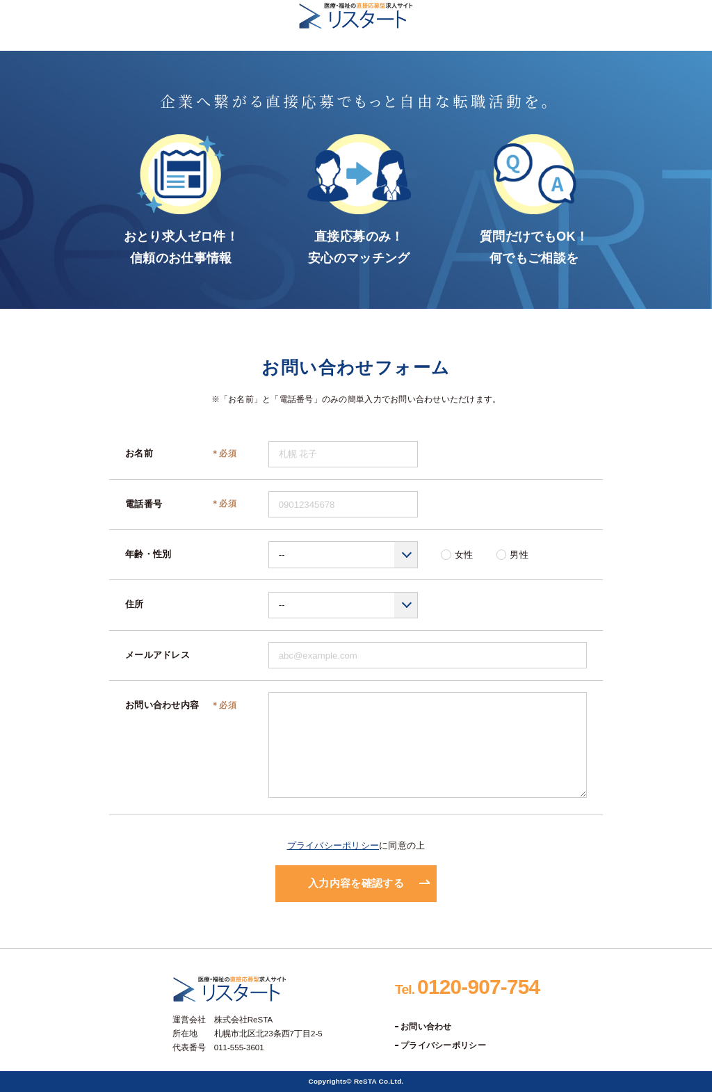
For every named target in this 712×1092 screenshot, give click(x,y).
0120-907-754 (467, 986)
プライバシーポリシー (333, 845)
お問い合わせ (426, 1026)
